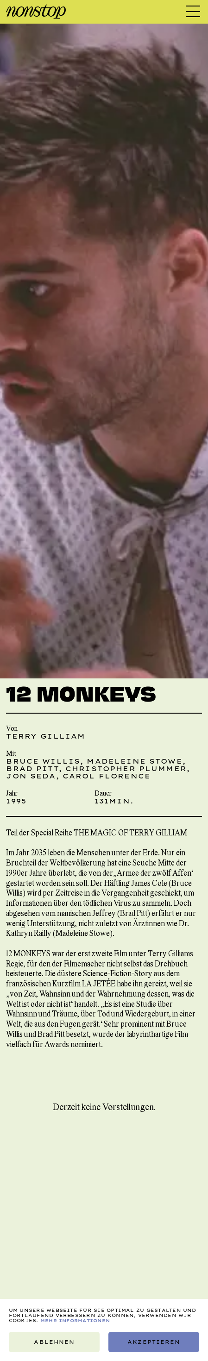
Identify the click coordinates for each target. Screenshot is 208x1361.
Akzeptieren (153, 1342)
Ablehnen (54, 1342)
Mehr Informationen (75, 1320)
